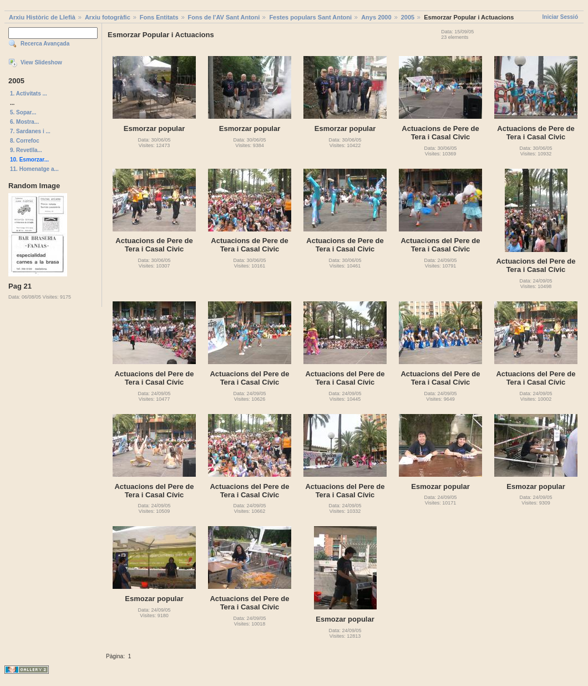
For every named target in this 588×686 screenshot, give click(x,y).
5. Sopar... (23, 112)
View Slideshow (41, 62)
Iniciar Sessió (560, 17)
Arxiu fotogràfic (107, 17)
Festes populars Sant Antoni (310, 17)
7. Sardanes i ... (30, 131)
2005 (407, 17)
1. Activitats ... (28, 93)
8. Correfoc (24, 141)
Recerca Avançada (45, 44)
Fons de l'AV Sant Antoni (224, 17)
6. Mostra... (24, 122)
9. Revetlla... (26, 150)
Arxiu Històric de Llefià (42, 17)
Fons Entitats (159, 17)
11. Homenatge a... (34, 169)
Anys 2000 (376, 17)
